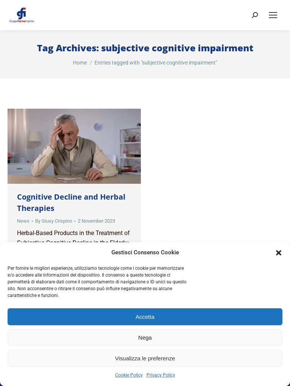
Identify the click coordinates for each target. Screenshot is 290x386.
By (53, 221)
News (23, 221)
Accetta (145, 317)
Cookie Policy (129, 375)
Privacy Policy (161, 375)
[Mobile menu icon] (273, 15)
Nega (145, 337)
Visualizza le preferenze (145, 358)
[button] (278, 253)
